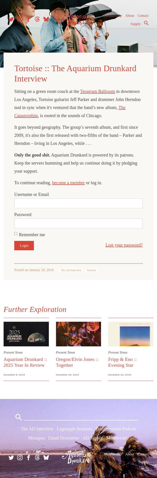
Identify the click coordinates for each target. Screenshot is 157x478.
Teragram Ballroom (97, 91)
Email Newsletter (63, 437)
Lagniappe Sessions (74, 428)
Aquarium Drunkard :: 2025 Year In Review (25, 362)
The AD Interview (71, 270)
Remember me (32, 234)
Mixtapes (36, 437)
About (129, 15)
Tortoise (91, 270)
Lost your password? (124, 244)
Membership (113, 15)
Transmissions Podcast (115, 428)
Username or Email (31, 194)
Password (22, 214)
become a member (68, 182)
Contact (143, 15)
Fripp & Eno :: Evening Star (122, 362)
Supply (136, 24)
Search (146, 23)
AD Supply (93, 437)
